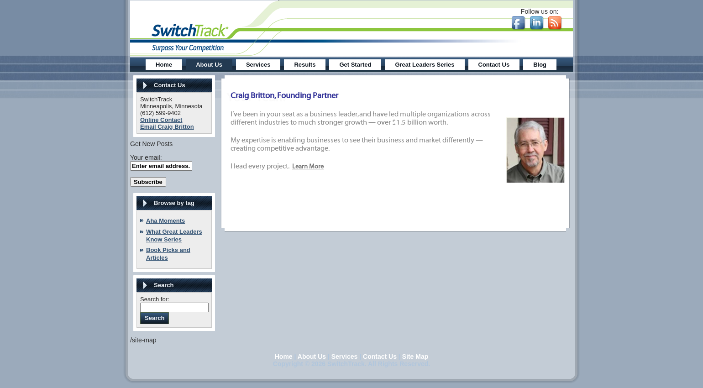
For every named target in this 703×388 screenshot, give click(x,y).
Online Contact (161, 119)
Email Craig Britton (167, 126)
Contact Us (380, 356)
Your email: (146, 157)
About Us (312, 356)
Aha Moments (165, 220)
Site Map (415, 356)
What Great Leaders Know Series (174, 235)
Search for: (154, 299)
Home (284, 356)
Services (344, 356)
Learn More (308, 166)
